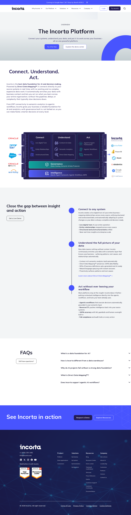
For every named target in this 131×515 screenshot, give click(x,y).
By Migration (75, 467)
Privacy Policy (78, 506)
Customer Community (89, 487)
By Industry (75, 457)
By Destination (76, 463)
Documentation (90, 491)
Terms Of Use (66, 506)
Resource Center (91, 460)
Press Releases (90, 476)
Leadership (103, 463)
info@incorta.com (26, 455)
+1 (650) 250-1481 (26, 453)
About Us (103, 460)
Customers (103, 467)
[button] (37, 8)
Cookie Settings (105, 506)
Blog (87, 457)
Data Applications (62, 460)
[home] (18, 8)
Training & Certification (89, 468)
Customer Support (91, 482)
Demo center (90, 463)
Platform (59, 457)
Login (104, 8)
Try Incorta (115, 8)
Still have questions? (26, 361)
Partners (102, 470)
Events (88, 479)
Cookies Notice (91, 506)
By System (75, 460)
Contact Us (103, 477)
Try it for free (52, 47)
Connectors (60, 463)
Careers (102, 474)
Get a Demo (103, 457)
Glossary (88, 472)
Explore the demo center (75, 47)
